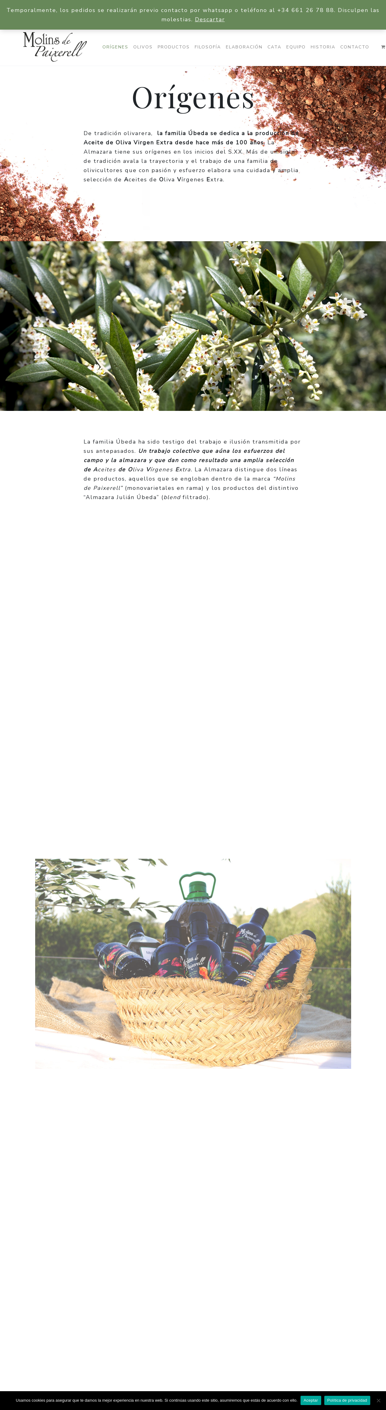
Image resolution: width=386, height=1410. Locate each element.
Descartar (210, 19)
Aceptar (311, 1400)
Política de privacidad (347, 1400)
